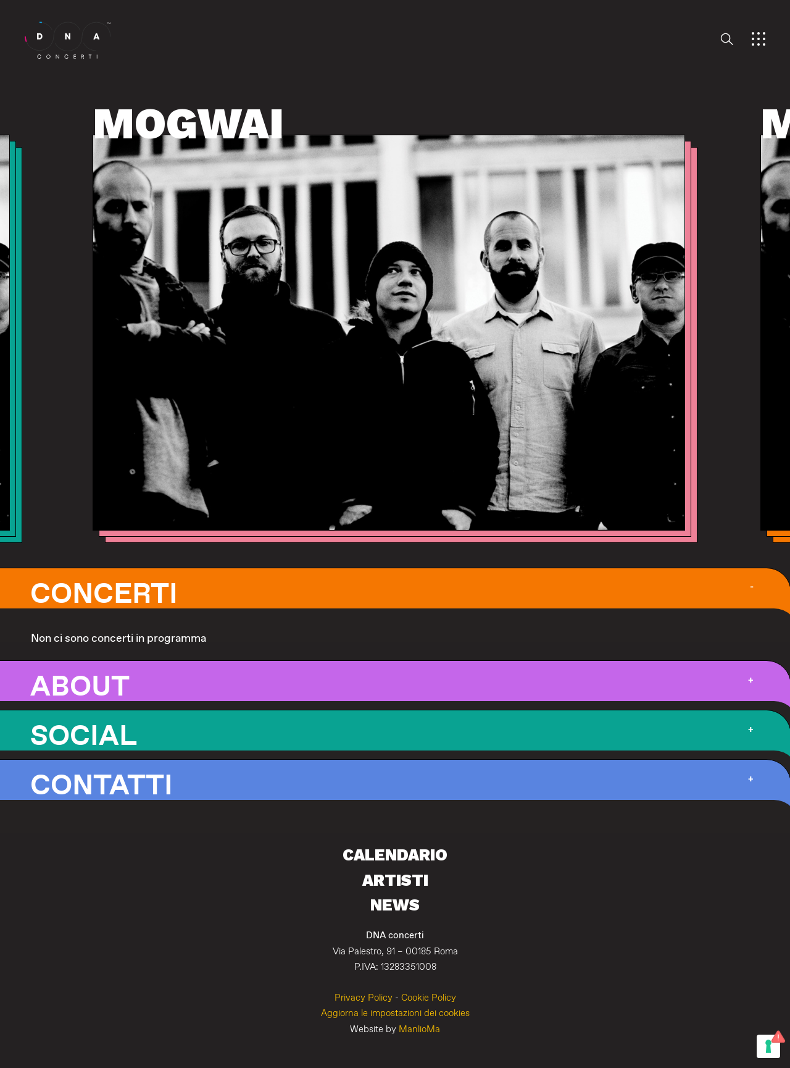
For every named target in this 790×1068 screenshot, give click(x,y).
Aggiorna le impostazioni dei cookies (395, 1013)
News (395, 904)
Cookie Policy (428, 998)
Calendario (395, 854)
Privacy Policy (364, 998)
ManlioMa (419, 1029)
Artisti (395, 879)
